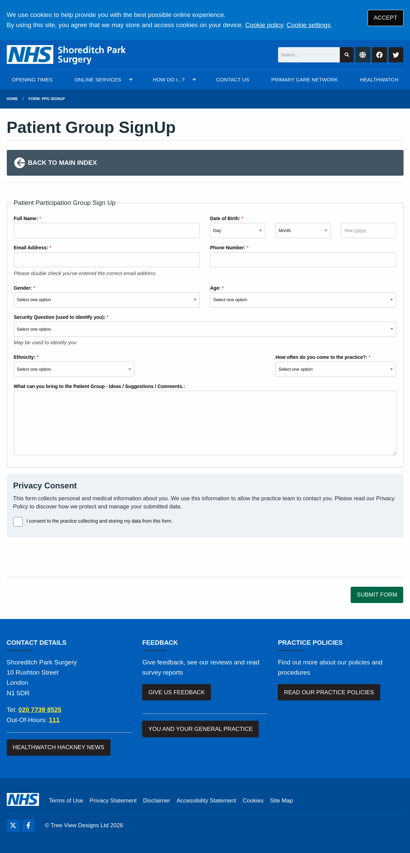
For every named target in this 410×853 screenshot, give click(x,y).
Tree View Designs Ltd (80, 825)
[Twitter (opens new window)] (13, 825)
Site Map (281, 800)
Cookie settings (309, 24)
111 (54, 719)
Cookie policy (264, 24)
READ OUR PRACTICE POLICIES (329, 692)
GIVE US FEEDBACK (177, 692)
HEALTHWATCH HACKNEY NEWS (58, 747)
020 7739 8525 (39, 709)
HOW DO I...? (169, 79)
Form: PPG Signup (46, 99)
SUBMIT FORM (377, 595)
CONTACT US (232, 79)
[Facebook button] (379, 54)
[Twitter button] (396, 54)
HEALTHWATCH (379, 79)
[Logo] (66, 54)
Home (12, 99)
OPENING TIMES (32, 79)
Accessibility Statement (206, 800)
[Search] (309, 54)
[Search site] (347, 54)
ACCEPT (385, 18)
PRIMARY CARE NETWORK (304, 79)
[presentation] (58, 557)
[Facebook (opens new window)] (28, 825)
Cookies (252, 800)
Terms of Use (66, 800)
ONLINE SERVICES (98, 79)
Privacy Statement (113, 800)
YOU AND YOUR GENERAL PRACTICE (201, 729)
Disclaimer (156, 800)
